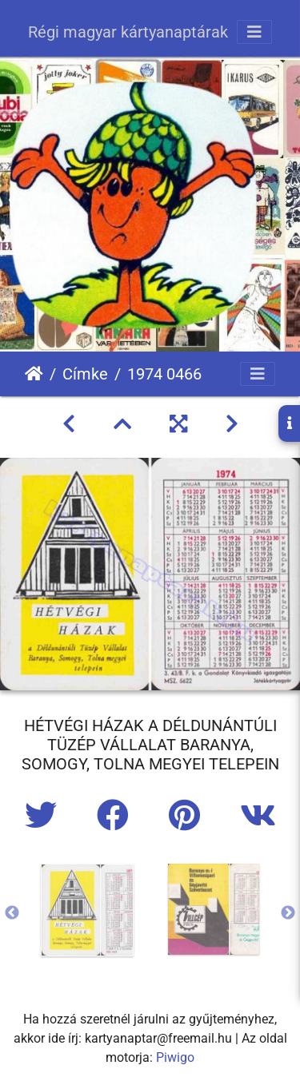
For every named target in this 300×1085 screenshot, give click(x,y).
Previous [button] (12, 913)
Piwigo (175, 1057)
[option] (87, 910)
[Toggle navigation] (254, 32)
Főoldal (34, 374)
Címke (85, 374)
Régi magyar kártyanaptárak (128, 32)
